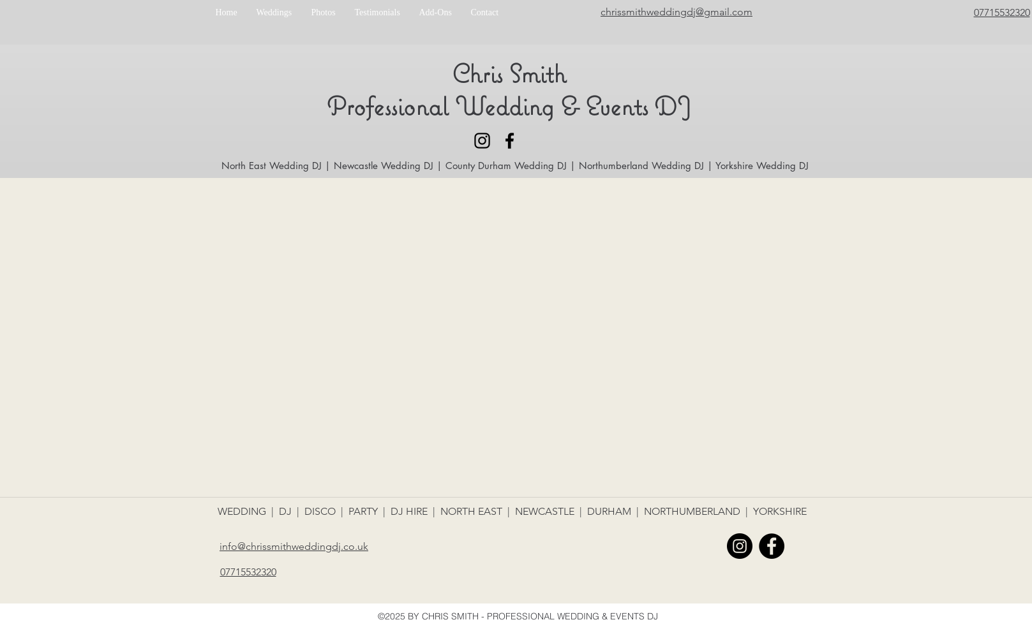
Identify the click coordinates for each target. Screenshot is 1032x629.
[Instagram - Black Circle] (739, 546)
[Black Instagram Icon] (482, 140)
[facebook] (509, 140)
